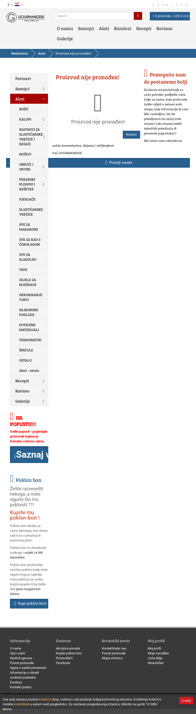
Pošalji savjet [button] (118, 162)
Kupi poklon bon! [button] (30, 603)
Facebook (63, 663)
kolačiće (45, 699)
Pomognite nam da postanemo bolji (165, 78)
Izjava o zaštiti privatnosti (28, 668)
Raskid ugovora (21, 658)
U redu (186, 701)
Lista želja (155, 658)
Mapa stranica (112, 658)
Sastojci (86, 28)
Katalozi (122, 28)
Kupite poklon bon (69, 653)
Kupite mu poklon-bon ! (25, 515)
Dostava (16, 682)
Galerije (65, 38)
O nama (65, 28)
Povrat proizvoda (22, 663)
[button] (29, 454)
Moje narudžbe (158, 653)
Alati (104, 28)
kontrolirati (21, 704)
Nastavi (131, 134)
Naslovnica (19, 53)
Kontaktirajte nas (114, 648)
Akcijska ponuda (68, 648)
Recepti (143, 28)
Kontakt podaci (21, 687)
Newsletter (156, 663)
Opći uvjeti (17, 653)
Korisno (164, 28)
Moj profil (154, 648)
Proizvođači (64, 658)
